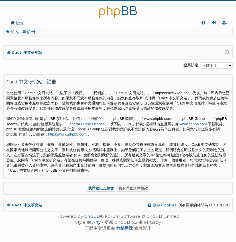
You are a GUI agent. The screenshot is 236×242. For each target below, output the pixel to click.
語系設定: (191, 65)
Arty (96, 222)
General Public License (86, 124)
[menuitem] (203, 22)
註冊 (31, 31)
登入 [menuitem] (215, 23)
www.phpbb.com (193, 124)
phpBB (92, 216)
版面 (20, 22)
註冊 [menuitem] (225, 23)
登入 (14, 31)
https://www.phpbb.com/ (68, 134)
